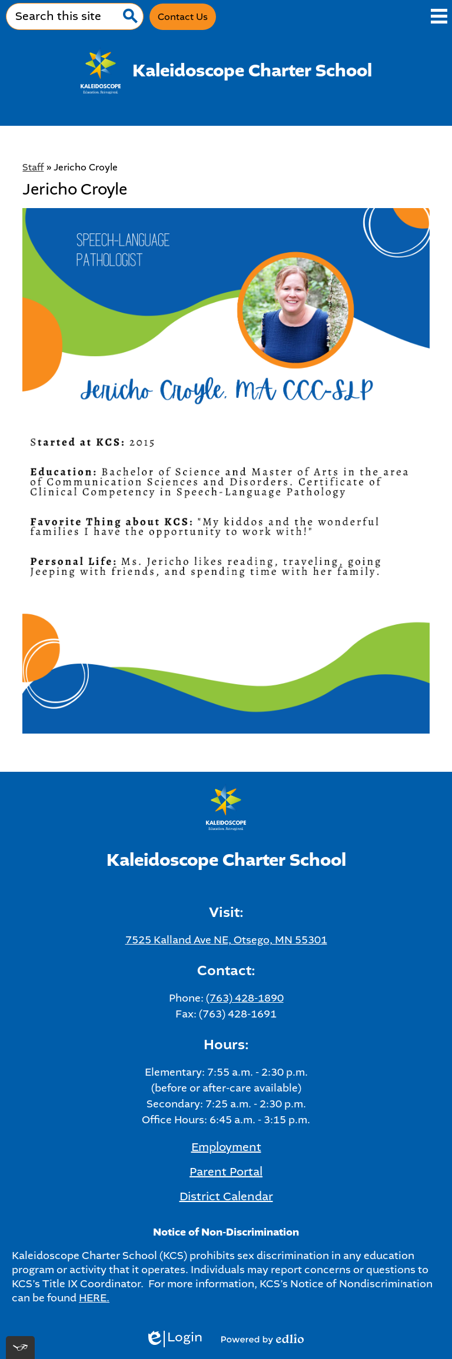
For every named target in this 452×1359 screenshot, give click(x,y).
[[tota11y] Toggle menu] (20, 1347)
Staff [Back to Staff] (33, 167)
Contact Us (183, 17)
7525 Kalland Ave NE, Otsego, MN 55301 (226, 940)
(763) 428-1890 (245, 998)
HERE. (94, 1298)
